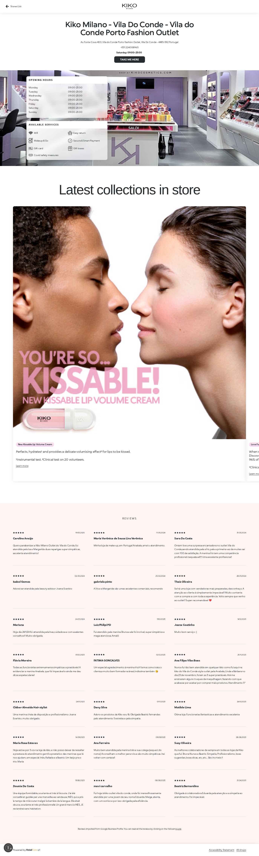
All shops (241, 849)
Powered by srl (26, 849)
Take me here (129, 59)
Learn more (22, 465)
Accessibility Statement (221, 849)
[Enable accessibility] (8, 847)
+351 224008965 (130, 47)
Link (179, 829)
